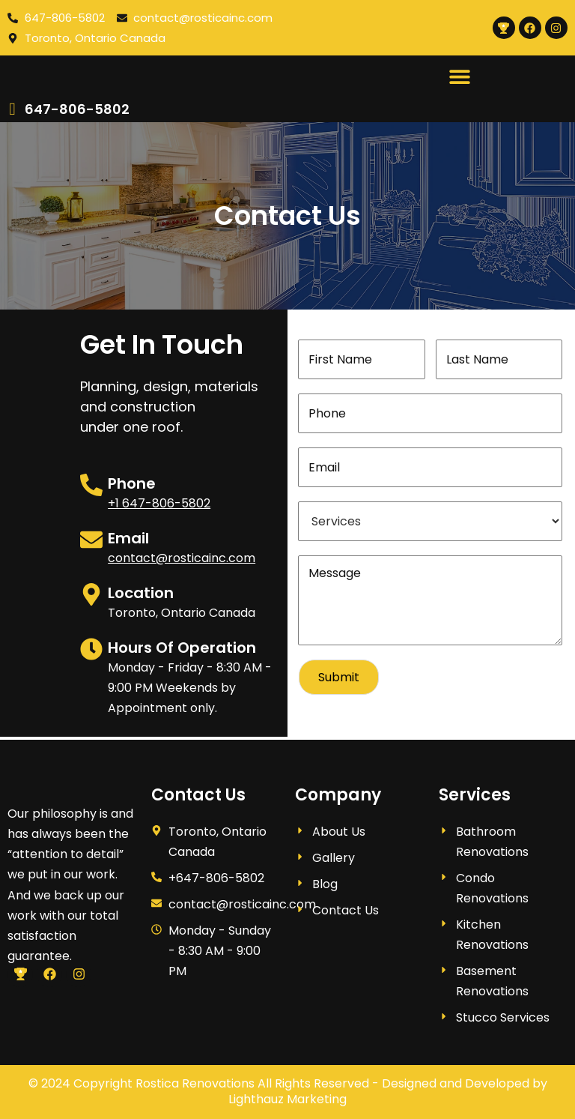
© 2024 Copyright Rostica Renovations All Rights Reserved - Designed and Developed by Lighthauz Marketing (287, 1091)
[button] (459, 77)
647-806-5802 (77, 112)
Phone (132, 486)
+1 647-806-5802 (159, 506)
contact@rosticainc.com (181, 561)
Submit (338, 680)
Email (128, 541)
